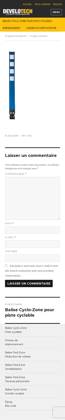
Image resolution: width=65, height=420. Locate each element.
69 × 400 (27, 135)
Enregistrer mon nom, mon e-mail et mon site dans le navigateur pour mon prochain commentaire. (31, 270)
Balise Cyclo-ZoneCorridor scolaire (16, 391)
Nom (9, 223)
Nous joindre (42, 4)
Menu (56, 12)
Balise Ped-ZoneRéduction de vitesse (18, 354)
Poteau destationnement (14, 342)
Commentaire (16, 173)
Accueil (27, 4)
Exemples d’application (41, 28)
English (57, 4)
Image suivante (38, 36)
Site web (11, 251)
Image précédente (16, 36)
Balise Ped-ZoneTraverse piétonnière (17, 379)
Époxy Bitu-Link (10, 403)
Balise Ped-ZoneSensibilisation (15, 366)
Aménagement (12, 28)
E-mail (10, 237)
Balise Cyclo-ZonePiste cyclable (16, 330)
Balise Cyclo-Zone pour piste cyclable (27, 21)
